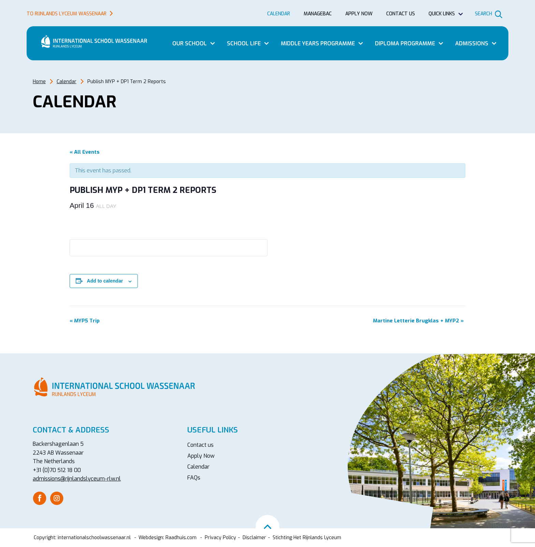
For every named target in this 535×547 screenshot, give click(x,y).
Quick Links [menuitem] (442, 14)
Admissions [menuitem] (471, 43)
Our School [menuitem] (189, 43)
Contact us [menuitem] (400, 14)
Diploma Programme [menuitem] (405, 43)
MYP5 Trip (85, 320)
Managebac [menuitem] (318, 14)
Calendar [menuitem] (278, 14)
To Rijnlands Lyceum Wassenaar (66, 14)
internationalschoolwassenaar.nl (94, 537)
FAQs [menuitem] (193, 477)
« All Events (85, 152)
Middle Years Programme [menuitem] (318, 43)
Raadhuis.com (181, 537)
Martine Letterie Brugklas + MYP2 (418, 320)
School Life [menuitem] (244, 43)
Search (483, 14)
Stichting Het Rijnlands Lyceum (307, 537)
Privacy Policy (220, 537)
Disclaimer (254, 537)
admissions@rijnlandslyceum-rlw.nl (77, 478)
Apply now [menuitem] (359, 14)
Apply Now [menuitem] (201, 455)
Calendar (66, 81)
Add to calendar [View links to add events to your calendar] (105, 281)
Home (39, 81)
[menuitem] (39, 498)
